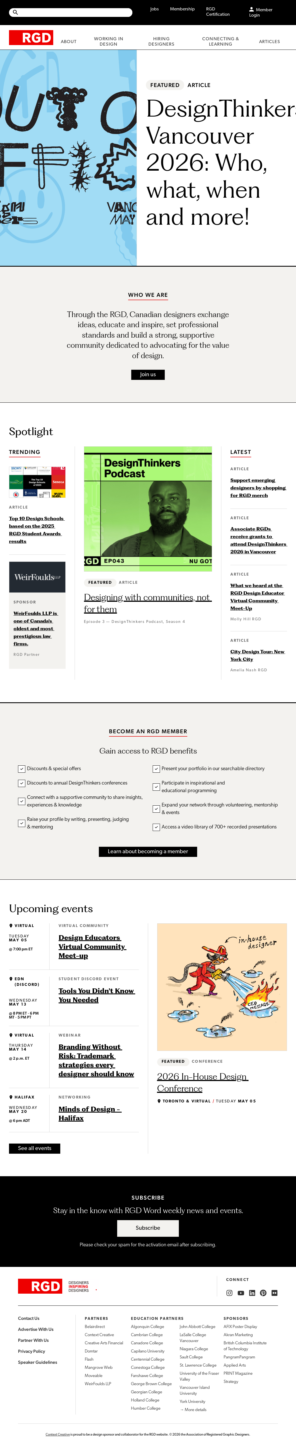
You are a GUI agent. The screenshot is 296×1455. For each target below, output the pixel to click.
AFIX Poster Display (240, 1327)
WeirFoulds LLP (98, 1384)
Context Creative (99, 1335)
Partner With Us (33, 1340)
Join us (148, 375)
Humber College (146, 1409)
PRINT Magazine (238, 1374)
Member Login (260, 13)
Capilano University (147, 1351)
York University (192, 1402)
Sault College (191, 1357)
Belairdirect (95, 1327)
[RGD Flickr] (274, 1293)
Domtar (91, 1351)
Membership (182, 9)
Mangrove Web (99, 1368)
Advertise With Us (36, 1329)
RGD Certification (218, 12)
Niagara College (194, 1349)
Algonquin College (147, 1327)
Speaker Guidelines (37, 1362)
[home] (31, 37)
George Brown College (151, 1384)
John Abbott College (197, 1327)
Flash (89, 1360)
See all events (34, 1148)
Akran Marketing (238, 1335)
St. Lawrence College (198, 1365)
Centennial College (147, 1360)
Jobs (154, 9)
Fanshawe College (147, 1376)
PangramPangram (239, 1357)
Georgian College (146, 1392)
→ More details (193, 1410)
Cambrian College (147, 1335)
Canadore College (147, 1343)
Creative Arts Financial (104, 1343)
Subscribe (148, 1228)
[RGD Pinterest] (263, 1293)
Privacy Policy (31, 1351)
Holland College (145, 1400)
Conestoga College (148, 1368)
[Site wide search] (70, 12)
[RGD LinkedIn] (252, 1293)
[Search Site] (75, 12)
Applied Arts (235, 1365)
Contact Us (28, 1318)
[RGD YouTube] (240, 1293)
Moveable (94, 1376)
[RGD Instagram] (229, 1293)
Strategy (231, 1382)
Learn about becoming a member (148, 852)
